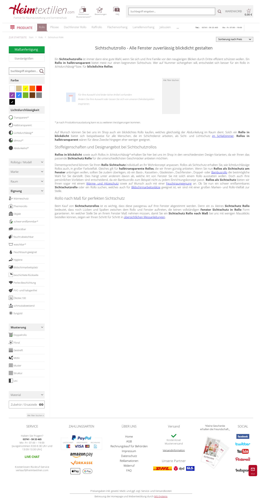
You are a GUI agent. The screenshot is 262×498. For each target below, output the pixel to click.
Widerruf (129, 465)
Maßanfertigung (30, 49)
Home (129, 436)
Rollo (42, 28)
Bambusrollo (219, 172)
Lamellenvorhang (143, 27)
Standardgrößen (24, 58)
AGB (129, 441)
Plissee (54, 27)
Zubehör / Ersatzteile (24, 404)
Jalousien (165, 27)
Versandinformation (174, 450)
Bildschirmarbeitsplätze (145, 187)
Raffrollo (97, 27)
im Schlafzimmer (223, 136)
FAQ (129, 470)
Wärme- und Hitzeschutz (102, 183)
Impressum (129, 451)
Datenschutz (129, 456)
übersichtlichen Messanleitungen (144, 217)
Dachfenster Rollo (75, 27)
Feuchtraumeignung (179, 183)
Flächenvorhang (117, 27)
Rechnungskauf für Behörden (129, 446)
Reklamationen (129, 461)
